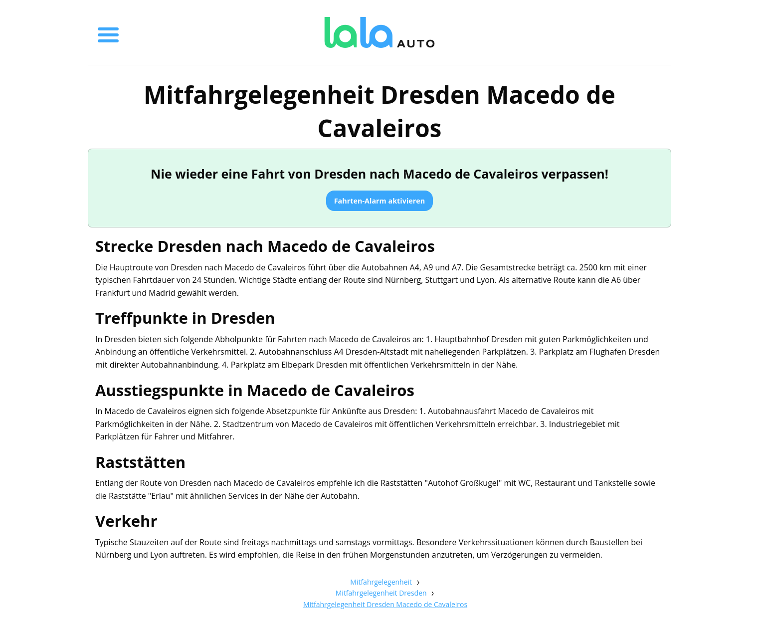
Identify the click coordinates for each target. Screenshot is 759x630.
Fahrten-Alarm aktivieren (379, 201)
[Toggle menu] (108, 32)
